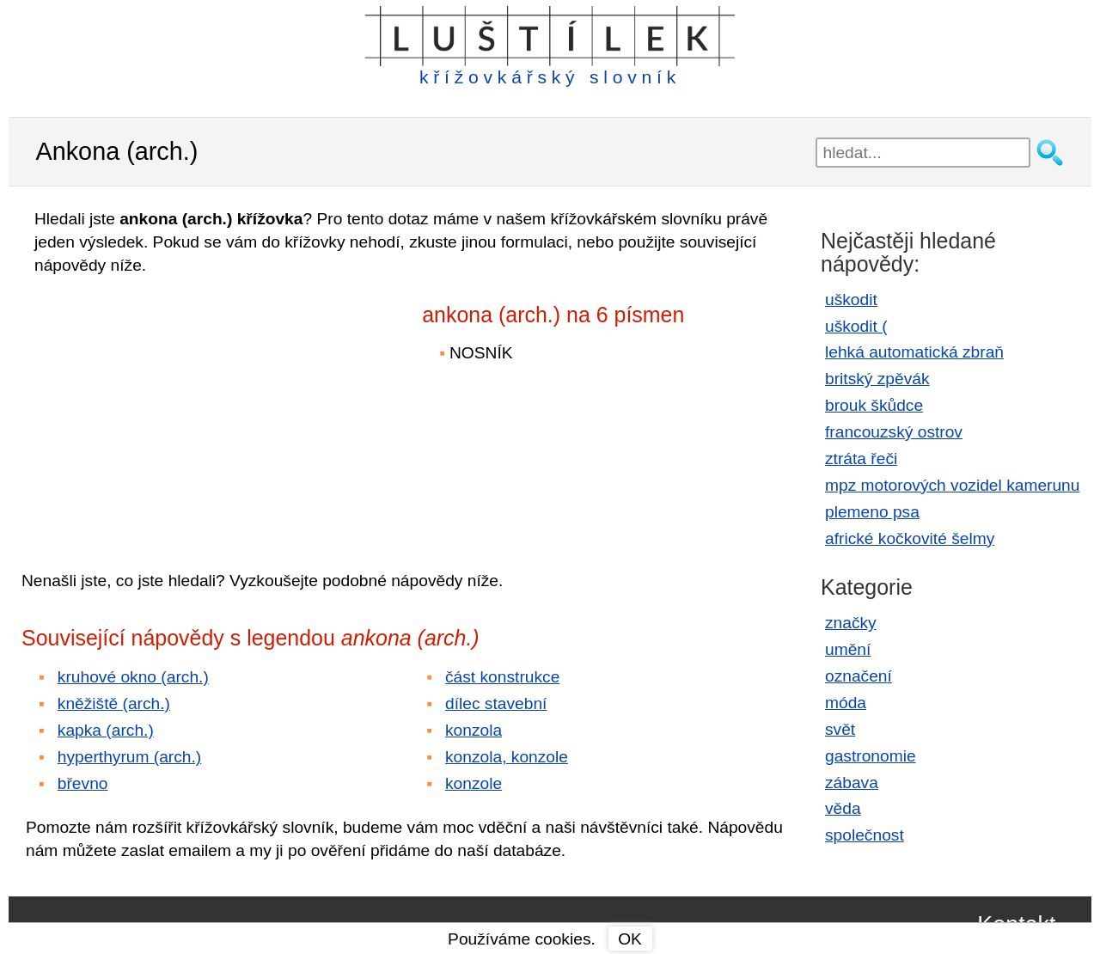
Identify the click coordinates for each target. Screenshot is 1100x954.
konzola (473, 730)
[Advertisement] (171, 410)
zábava (851, 783)
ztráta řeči (861, 458)
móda (845, 703)
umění (848, 649)
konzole (473, 783)
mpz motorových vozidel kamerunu (952, 485)
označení (858, 676)
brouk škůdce (874, 405)
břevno (83, 783)
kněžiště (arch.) (114, 703)
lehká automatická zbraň (914, 352)
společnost (864, 835)
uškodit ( (856, 326)
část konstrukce (502, 677)
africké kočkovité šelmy (909, 538)
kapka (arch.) (106, 730)
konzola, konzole (506, 757)
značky (851, 623)
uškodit (851, 299)
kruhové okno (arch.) (133, 677)
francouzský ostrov (893, 432)
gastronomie (870, 756)
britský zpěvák (877, 379)
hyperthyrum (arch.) (129, 757)
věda (843, 808)
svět (840, 729)
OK (630, 939)
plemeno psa (872, 512)
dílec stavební (496, 703)
